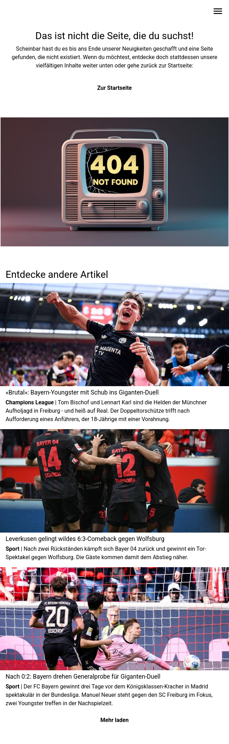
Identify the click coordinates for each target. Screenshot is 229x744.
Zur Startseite (114, 88)
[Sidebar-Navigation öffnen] (217, 12)
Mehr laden (115, 720)
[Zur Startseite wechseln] (22, 12)
